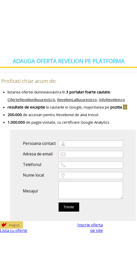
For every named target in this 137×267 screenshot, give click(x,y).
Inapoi (14, 224)
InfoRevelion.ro (112, 99)
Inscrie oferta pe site (90, 227)
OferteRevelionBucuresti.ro (31, 99)
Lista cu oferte (13, 230)
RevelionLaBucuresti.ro (77, 99)
